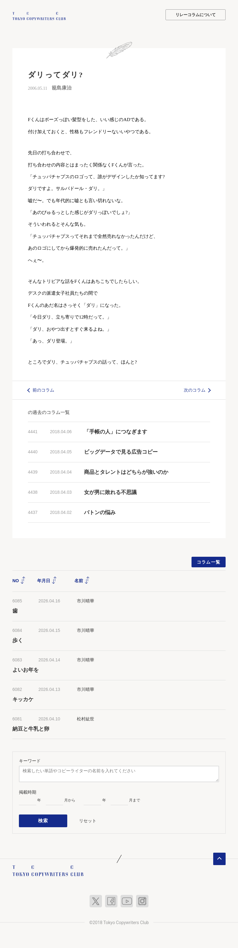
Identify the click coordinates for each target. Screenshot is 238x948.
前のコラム (43, 389)
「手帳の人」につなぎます (115, 431)
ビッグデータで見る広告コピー (121, 451)
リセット (87, 818)
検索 (43, 819)
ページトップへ (219, 856)
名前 (82, 580)
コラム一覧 (209, 561)
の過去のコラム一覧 (49, 411)
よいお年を (25, 669)
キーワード (30, 760)
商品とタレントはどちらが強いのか (126, 471)
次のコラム (194, 389)
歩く (17, 640)
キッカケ (22, 699)
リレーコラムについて (195, 14)
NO (19, 580)
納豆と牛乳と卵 (30, 728)
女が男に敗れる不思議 (110, 492)
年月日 (47, 580)
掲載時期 (27, 791)
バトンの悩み (100, 512)
